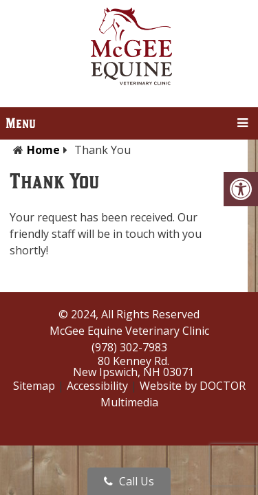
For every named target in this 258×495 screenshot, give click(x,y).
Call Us (129, 481)
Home (43, 149)
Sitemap (34, 385)
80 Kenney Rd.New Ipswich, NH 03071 (133, 366)
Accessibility (97, 385)
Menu (21, 123)
